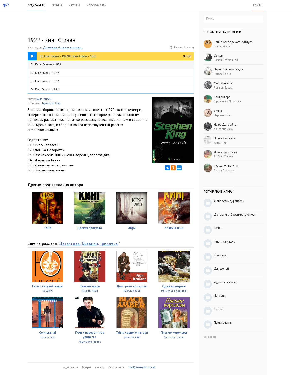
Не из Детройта (225, 125)
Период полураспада (228, 69)
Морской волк (223, 83)
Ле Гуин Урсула (223, 156)
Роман (218, 228)
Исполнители (97, 5)
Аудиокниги (36, 5)
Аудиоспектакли (225, 282)
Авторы (74, 5)
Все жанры (210, 336)
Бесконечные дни (226, 166)
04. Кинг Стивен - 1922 (45, 89)
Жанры (57, 5)
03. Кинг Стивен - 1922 (45, 81)
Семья (218, 111)
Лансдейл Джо (223, 129)
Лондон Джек (223, 87)
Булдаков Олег (51, 103)
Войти (257, 5)
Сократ (218, 56)
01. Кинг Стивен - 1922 (46, 64)
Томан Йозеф (222, 60)
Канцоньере (222, 97)
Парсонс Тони (222, 115)
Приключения (223, 323)
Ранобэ (218, 309)
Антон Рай (220, 143)
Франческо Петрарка (227, 101)
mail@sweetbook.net (142, 367)
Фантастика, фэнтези (229, 201)
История (219, 296)
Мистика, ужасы (225, 241)
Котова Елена (222, 74)
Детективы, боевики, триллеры (62, 47)
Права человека (225, 138)
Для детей (221, 268)
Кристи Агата (222, 46)
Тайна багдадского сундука (233, 42)
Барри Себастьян (225, 170)
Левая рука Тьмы (225, 152)
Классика (220, 255)
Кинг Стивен (43, 99)
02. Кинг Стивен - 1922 (45, 73)
